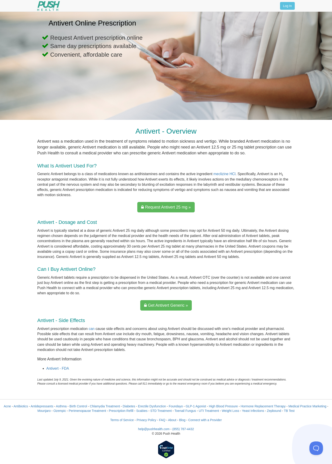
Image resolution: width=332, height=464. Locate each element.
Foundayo (176, 406)
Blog (182, 420)
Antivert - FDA (57, 368)
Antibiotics (21, 406)
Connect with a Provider (205, 420)
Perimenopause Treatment (87, 411)
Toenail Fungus (185, 411)
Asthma (61, 406)
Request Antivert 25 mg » (166, 207)
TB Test (289, 411)
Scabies (141, 411)
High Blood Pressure (223, 406)
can (92, 329)
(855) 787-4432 (183, 429)
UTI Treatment (209, 411)
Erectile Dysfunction (152, 406)
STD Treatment (161, 411)
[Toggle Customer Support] (316, 448)
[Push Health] (48, 6)
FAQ (162, 420)
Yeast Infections (253, 411)
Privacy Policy (146, 420)
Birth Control (78, 406)
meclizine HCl (224, 174)
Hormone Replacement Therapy (263, 406)
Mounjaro (44, 411)
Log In (287, 6)
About (172, 420)
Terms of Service (122, 420)
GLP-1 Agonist (196, 406)
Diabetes (129, 406)
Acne (7, 406)
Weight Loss (230, 411)
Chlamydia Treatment (105, 406)
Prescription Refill (121, 411)
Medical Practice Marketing (307, 406)
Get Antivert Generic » (166, 305)
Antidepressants (42, 406)
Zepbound (274, 411)
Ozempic (60, 411)
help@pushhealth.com (154, 429)
